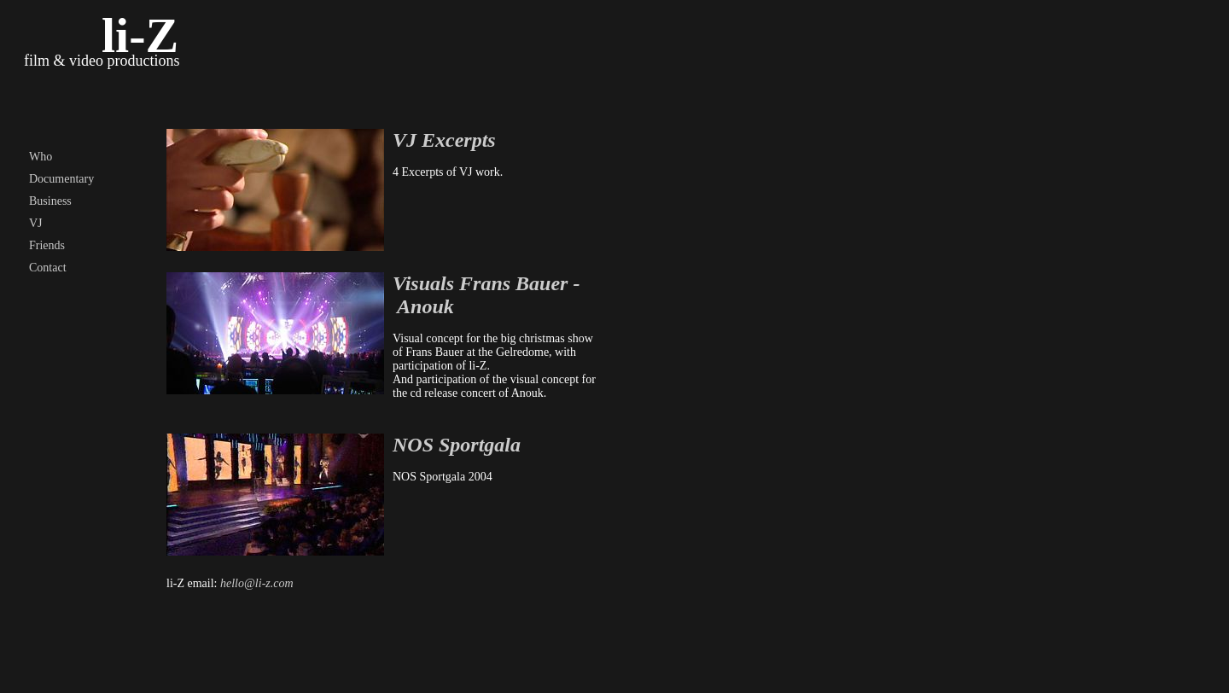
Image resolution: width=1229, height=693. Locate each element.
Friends (47, 245)
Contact (48, 267)
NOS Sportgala (457, 445)
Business (50, 201)
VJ (36, 223)
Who (40, 156)
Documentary (61, 178)
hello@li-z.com (257, 583)
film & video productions (101, 60)
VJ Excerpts (444, 140)
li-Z (140, 35)
